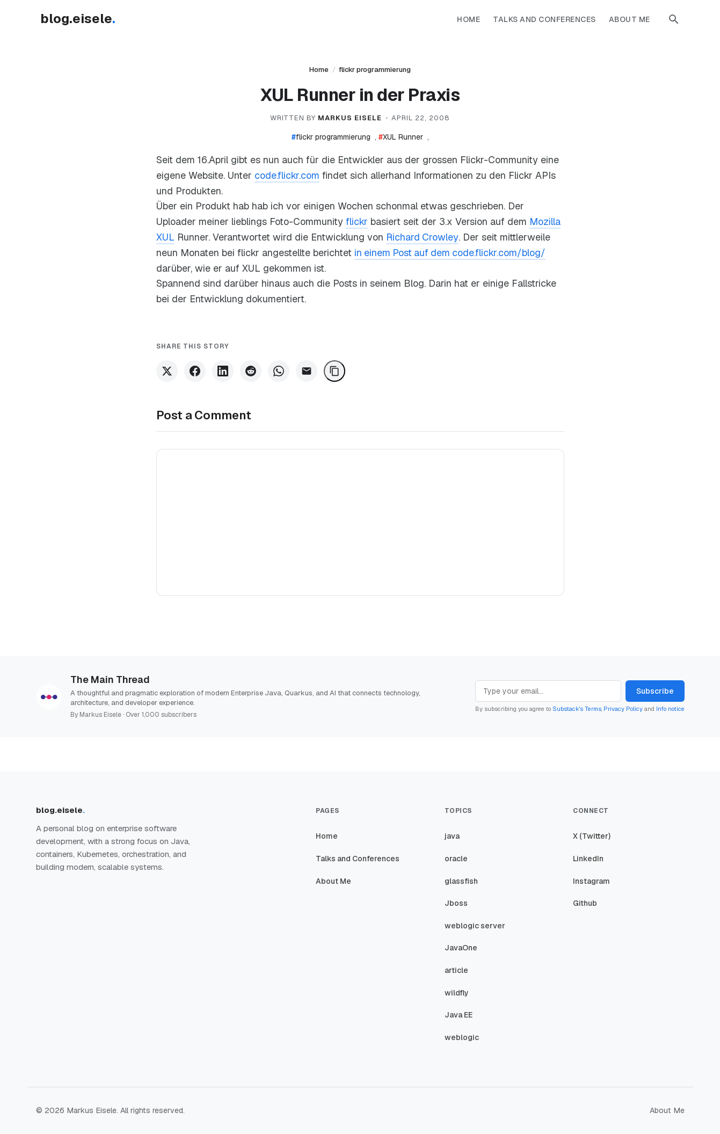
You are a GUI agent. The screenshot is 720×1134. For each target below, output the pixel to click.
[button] (673, 19)
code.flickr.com (286, 175)
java (452, 836)
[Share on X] (167, 371)
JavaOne (461, 948)
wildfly (457, 993)
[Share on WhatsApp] (278, 371)
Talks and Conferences (544, 19)
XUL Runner (401, 137)
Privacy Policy (623, 709)
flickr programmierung (375, 69)
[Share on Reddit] (250, 371)
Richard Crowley (422, 237)
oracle (456, 858)
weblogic (462, 1037)
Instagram (591, 881)
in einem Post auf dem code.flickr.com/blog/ (451, 252)
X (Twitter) (591, 836)
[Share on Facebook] (195, 371)
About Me (629, 19)
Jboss (456, 903)
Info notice (670, 709)
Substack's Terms (576, 709)
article (456, 970)
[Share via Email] (306, 371)
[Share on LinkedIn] (223, 371)
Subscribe (655, 691)
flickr (357, 221)
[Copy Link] (334, 371)
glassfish (461, 881)
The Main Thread (110, 679)
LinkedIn (588, 858)
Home (468, 19)
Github (585, 903)
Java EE (458, 1015)
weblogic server (475, 926)
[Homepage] (83, 19)
